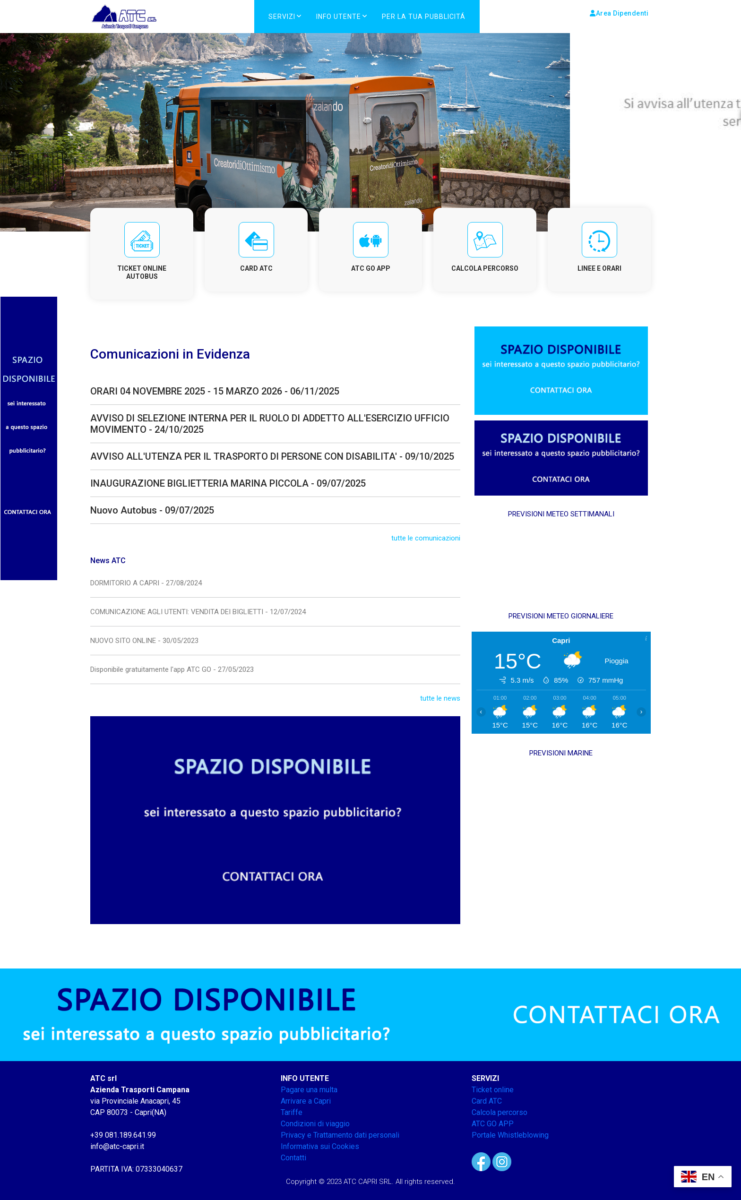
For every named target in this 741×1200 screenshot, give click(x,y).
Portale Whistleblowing (510, 1135)
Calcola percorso (499, 1112)
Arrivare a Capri (306, 1101)
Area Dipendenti (619, 13)
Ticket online (493, 1089)
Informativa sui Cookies (320, 1146)
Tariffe (291, 1112)
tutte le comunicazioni (425, 538)
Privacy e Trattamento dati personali (340, 1135)
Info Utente (338, 16)
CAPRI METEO (561, 565)
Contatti (293, 1157)
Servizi (281, 16)
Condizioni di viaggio (315, 1123)
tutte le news (440, 698)
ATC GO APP (493, 1123)
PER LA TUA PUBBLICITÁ (423, 16)
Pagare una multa (309, 1089)
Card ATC (487, 1101)
